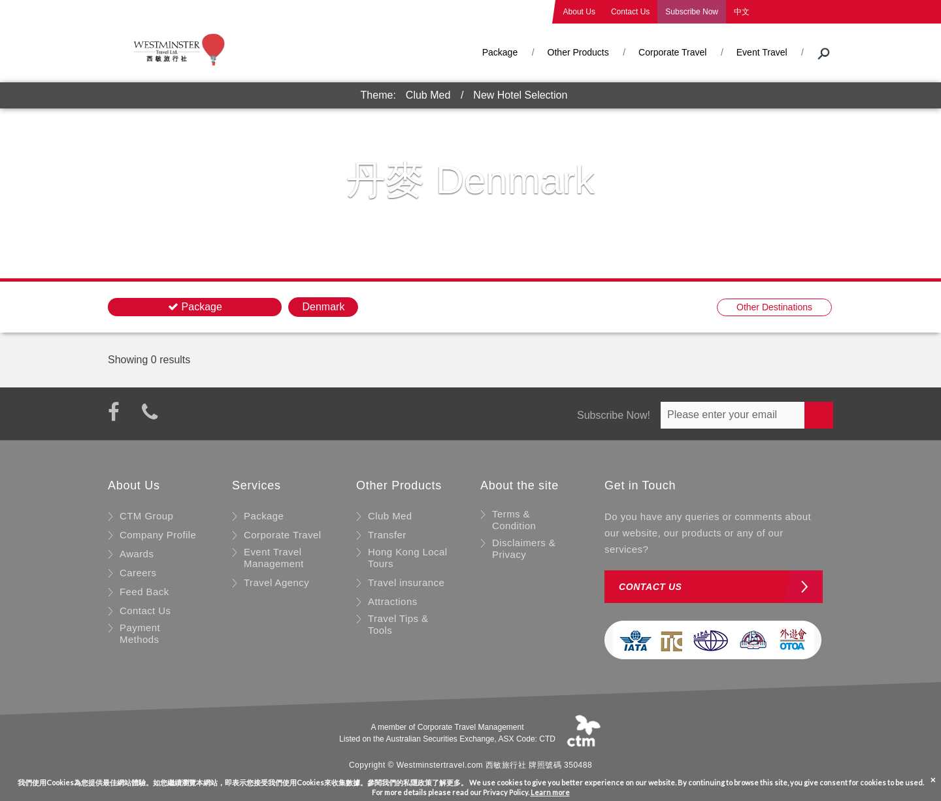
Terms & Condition (514, 519)
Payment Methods (140, 633)
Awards (137, 553)
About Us (579, 11)
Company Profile (158, 534)
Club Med (428, 95)
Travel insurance (406, 582)
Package (500, 52)
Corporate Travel (672, 52)
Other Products (578, 52)
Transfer (387, 534)
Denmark (323, 306)
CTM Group (146, 515)
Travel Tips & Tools (398, 624)
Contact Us (630, 11)
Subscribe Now (691, 11)
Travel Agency (276, 582)
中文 (742, 11)
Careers (138, 572)
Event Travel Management (274, 557)
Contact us (650, 586)
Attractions (393, 601)
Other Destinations (774, 307)
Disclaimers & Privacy (523, 548)
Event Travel (761, 52)
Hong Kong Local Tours (408, 557)
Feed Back (144, 591)
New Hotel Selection (520, 95)
